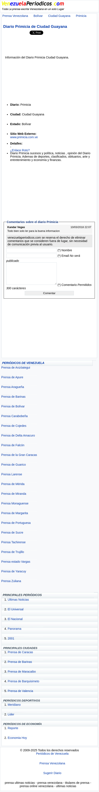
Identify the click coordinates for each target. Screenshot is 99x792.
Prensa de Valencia (20, 691)
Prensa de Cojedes (13, 425)
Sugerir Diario (52, 773)
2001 (11, 638)
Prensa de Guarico (13, 464)
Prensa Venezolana (52, 763)
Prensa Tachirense (13, 542)
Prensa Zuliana (11, 581)
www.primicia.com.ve (24, 137)
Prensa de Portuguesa (16, 522)
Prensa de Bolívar (13, 406)
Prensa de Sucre (12, 532)
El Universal (15, 609)
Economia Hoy (17, 737)
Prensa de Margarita (14, 513)
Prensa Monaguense (14, 503)
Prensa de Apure (12, 377)
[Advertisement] (48, 45)
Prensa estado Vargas (15, 561)
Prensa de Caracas (20, 652)
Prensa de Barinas (13, 396)
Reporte (13, 728)
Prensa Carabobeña (14, 416)
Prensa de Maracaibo (22, 671)
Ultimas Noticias (18, 599)
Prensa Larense (11, 474)
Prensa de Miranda (13, 493)
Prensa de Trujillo (12, 552)
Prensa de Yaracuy (13, 571)
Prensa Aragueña (12, 387)
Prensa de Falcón (12, 445)
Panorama (14, 628)
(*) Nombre (65, 250)
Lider (11, 714)
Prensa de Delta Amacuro (18, 435)
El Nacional (15, 619)
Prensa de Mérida (13, 484)
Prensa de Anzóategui (15, 367)
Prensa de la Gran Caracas (19, 455)
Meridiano (14, 704)
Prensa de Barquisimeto (23, 681)
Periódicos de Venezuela (52, 753)
